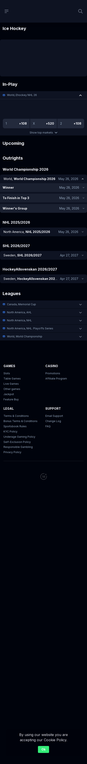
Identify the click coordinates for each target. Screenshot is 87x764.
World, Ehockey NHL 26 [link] (22, 95)
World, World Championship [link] (25, 315)
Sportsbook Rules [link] (15, 405)
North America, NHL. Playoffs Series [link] (30, 307)
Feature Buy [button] (11, 378)
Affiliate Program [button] (56, 357)
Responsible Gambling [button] (18, 426)
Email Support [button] (54, 395)
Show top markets (43, 132)
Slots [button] (6, 352)
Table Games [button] (12, 357)
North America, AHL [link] (19, 291)
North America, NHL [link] (19, 299)
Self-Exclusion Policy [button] (17, 421)
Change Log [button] (53, 400)
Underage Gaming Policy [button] (19, 415)
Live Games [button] (11, 363)
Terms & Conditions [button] (16, 395)
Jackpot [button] (8, 373)
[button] (43, 95)
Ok (43, 749)
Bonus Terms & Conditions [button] (20, 400)
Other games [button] (11, 368)
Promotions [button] (52, 352)
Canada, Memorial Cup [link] (21, 283)
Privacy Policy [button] (12, 431)
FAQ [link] (48, 405)
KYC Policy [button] (10, 410)
